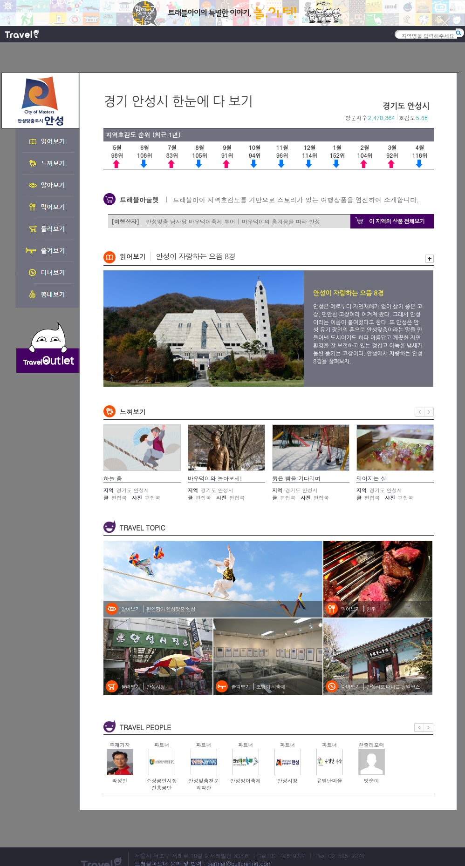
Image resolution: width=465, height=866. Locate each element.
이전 (419, 412)
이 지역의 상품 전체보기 (396, 221)
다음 (429, 412)
